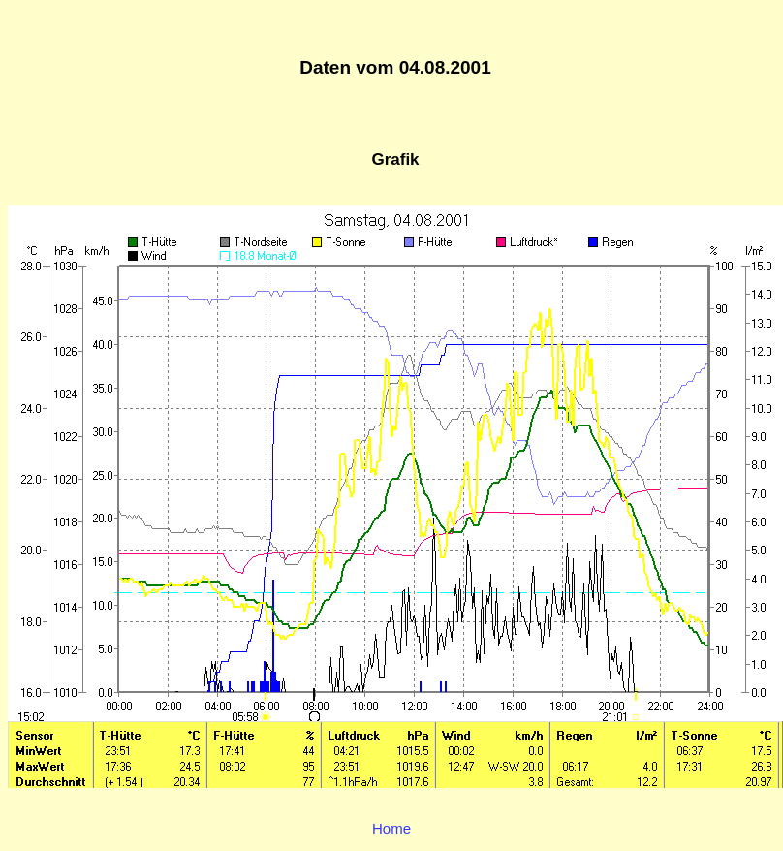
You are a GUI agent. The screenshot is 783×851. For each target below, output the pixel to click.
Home (391, 828)
